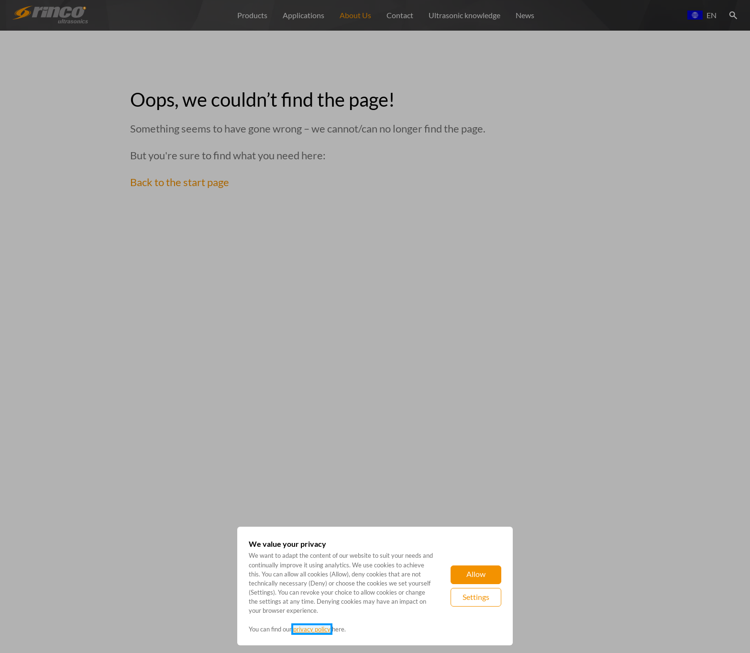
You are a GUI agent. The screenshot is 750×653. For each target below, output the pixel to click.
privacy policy (312, 629)
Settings (476, 596)
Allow (475, 573)
